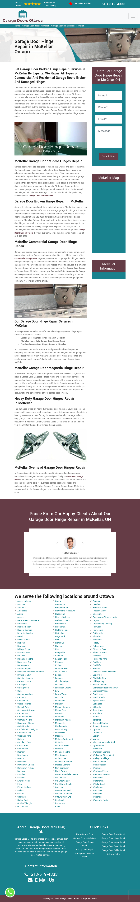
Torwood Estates (100, 723)
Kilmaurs (59, 662)
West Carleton (99, 761)
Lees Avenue (61, 671)
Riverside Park (99, 649)
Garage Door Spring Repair (84, 844)
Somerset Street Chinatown (105, 687)
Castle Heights (24, 703)
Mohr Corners (61, 758)
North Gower (61, 771)
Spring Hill (97, 703)
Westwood (98, 777)
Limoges (59, 678)
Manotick (59, 713)
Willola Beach (99, 784)
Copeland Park (24, 735)
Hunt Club (59, 642)
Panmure (97, 601)
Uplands (96, 729)
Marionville (60, 723)
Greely (58, 601)
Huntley (58, 646)
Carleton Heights (25, 678)
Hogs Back (60, 636)
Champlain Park (24, 719)
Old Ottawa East (62, 780)
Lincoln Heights (62, 681)
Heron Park (60, 626)
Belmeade (22, 646)
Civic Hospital (23, 726)
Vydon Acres (98, 745)
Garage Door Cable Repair (113, 850)
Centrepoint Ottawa (26, 710)
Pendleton (97, 604)
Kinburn (58, 665)
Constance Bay (24, 732)
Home (17, 25)
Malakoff (59, 703)
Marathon (59, 716)
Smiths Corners (100, 684)
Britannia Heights (25, 658)
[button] (60, 543)
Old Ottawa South (63, 784)
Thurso (96, 716)
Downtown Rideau (25, 768)
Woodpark (97, 793)
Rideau (96, 642)
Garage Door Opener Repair (84, 855)
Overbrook (59, 800)
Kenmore (59, 655)
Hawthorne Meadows (65, 610)
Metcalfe (59, 748)
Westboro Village (100, 771)
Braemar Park (23, 652)
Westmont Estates (101, 774)
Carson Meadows (25, 694)
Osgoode (59, 787)
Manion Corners (62, 707)
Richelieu (97, 636)
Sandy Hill (97, 675)
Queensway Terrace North (105, 617)
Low (57, 691)
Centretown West (25, 716)
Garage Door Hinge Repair (113, 838)
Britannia (21, 655)
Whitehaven (98, 780)
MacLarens (60, 700)
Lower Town (60, 694)
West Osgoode (99, 764)
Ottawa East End (62, 790)
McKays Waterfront (64, 739)
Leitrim (58, 675)
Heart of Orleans (62, 617)
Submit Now (108, 156)
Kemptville (60, 652)
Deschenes (22, 755)
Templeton (98, 710)
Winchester (98, 787)
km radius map (108, 217)
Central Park (22, 707)
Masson (59, 735)
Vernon (96, 739)
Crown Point (22, 745)
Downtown (22, 761)
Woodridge (98, 796)
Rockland (97, 662)
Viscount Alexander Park (104, 742)
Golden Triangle (24, 803)
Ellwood (20, 777)
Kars (57, 649)
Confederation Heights (27, 729)
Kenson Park (61, 658)
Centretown (22, 713)
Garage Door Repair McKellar (35, 25)
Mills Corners (61, 755)
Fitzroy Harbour (24, 787)
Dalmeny (21, 752)
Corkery (20, 739)
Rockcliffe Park (100, 658)
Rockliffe (97, 665)
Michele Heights (62, 752)
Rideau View (98, 646)
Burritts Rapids (24, 668)
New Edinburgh (62, 768)
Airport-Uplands (24, 601)
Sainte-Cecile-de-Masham (104, 671)
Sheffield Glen (99, 678)
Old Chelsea (60, 777)
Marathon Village (63, 719)
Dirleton (20, 758)
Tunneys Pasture (100, 726)
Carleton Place (24, 681)
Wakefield (97, 748)
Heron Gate (60, 623)
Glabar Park (22, 800)
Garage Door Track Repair (113, 834)
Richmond (97, 639)
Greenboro (60, 604)
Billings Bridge (23, 649)
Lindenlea (59, 684)
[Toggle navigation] (132, 16)
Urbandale (97, 732)
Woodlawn (97, 790)
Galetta (20, 793)
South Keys (98, 694)
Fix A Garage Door (84, 834)
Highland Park (61, 630)
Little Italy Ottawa (63, 687)
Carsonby (21, 697)
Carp (19, 691)
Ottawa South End (63, 793)
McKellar (59, 742)
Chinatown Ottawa (25, 723)
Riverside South (100, 652)
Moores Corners (62, 764)
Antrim (20, 614)
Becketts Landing (25, 633)
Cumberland (22, 748)
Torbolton (97, 719)
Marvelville (60, 732)
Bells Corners (23, 639)
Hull (57, 639)
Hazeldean (60, 614)
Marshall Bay (61, 729)
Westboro (97, 768)
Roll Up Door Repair (84, 849)
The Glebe (97, 713)
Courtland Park (24, 742)
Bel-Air (20, 636)
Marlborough (61, 726)
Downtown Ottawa (25, 764)
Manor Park (60, 710)
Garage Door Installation (84, 838)
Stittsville (97, 707)
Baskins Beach (24, 626)
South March (99, 697)
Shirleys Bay (98, 681)
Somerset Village (100, 691)
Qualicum (97, 614)
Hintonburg (60, 633)
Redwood (97, 626)
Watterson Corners (101, 752)
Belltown (21, 642)
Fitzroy (20, 784)
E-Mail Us (44, 880)
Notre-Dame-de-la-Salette (66, 774)
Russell (96, 668)
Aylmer (20, 617)
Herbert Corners (62, 620)
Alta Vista (21, 607)
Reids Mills (98, 633)
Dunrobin (21, 771)
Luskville (59, 697)
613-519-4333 (113, 4)
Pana (57, 806)
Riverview (97, 655)
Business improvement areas (30, 671)
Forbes (20, 790)
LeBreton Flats (62, 668)
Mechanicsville (62, 745)
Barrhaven (22, 623)
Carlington (22, 684)
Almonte (21, 604)
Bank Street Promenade (28, 620)
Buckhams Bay (24, 662)
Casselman (22, 700)
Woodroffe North (100, 800)
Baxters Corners (24, 630)
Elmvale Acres (23, 780)
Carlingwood (23, 687)
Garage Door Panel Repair (113, 846)
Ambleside (22, 610)
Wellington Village (101, 758)
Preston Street (99, 610)
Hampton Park (61, 607)
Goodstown (22, 806)
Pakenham (60, 803)
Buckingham (23, 665)
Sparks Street (99, 700)
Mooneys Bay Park (63, 761)
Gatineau (21, 796)
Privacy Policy (113, 854)
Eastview (21, 774)
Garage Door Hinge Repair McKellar (67, 25)
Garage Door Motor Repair (113, 842)
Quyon (96, 620)
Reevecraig (98, 630)
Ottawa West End (63, 796)
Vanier (96, 735)
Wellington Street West (103, 755)
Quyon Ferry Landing (102, 623)
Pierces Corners (100, 607)
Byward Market (24, 675)
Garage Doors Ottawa (70, 898)
